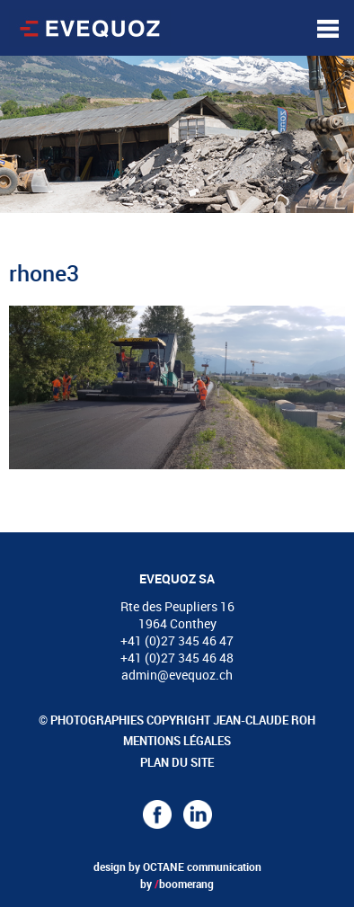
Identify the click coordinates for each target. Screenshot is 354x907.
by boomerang (177, 883)
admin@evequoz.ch (177, 674)
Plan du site (177, 762)
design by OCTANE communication (177, 866)
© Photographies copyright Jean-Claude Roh (177, 720)
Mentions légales (177, 741)
